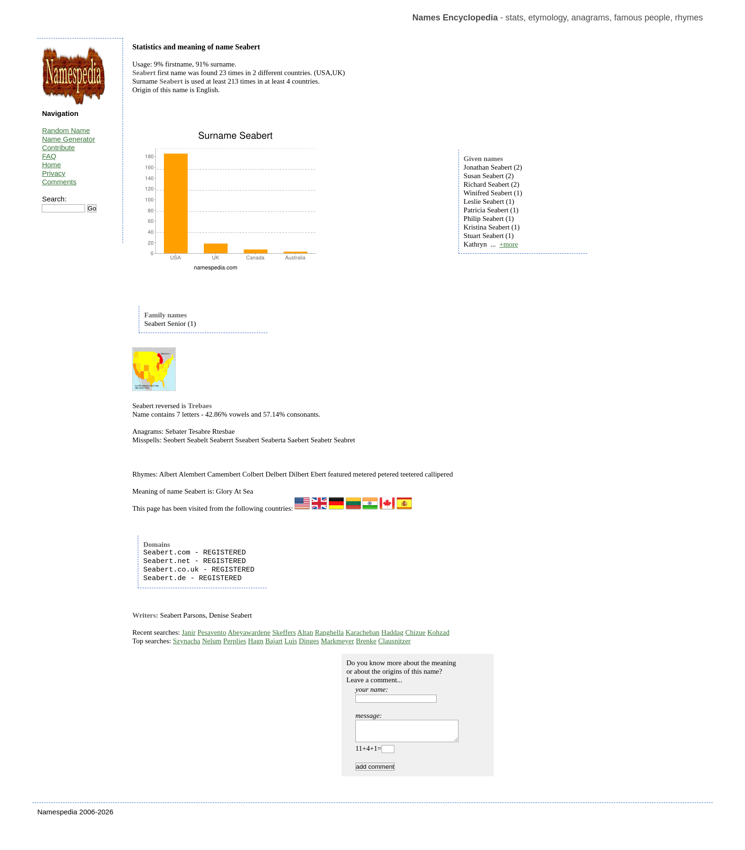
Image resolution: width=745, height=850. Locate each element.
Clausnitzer (394, 641)
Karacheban (362, 632)
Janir (189, 632)
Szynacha (186, 641)
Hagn (256, 641)
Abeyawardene (249, 632)
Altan (305, 632)
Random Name (66, 130)
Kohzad (438, 632)
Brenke (366, 641)
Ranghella (329, 632)
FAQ (49, 156)
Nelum (211, 641)
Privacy (53, 173)
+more (508, 244)
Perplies (234, 641)
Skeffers (284, 632)
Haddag (393, 632)
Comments (59, 182)
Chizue (415, 632)
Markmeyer (337, 641)
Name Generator (68, 139)
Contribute (58, 147)
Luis (291, 641)
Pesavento (211, 632)
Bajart (274, 641)
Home (51, 165)
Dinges (309, 641)
